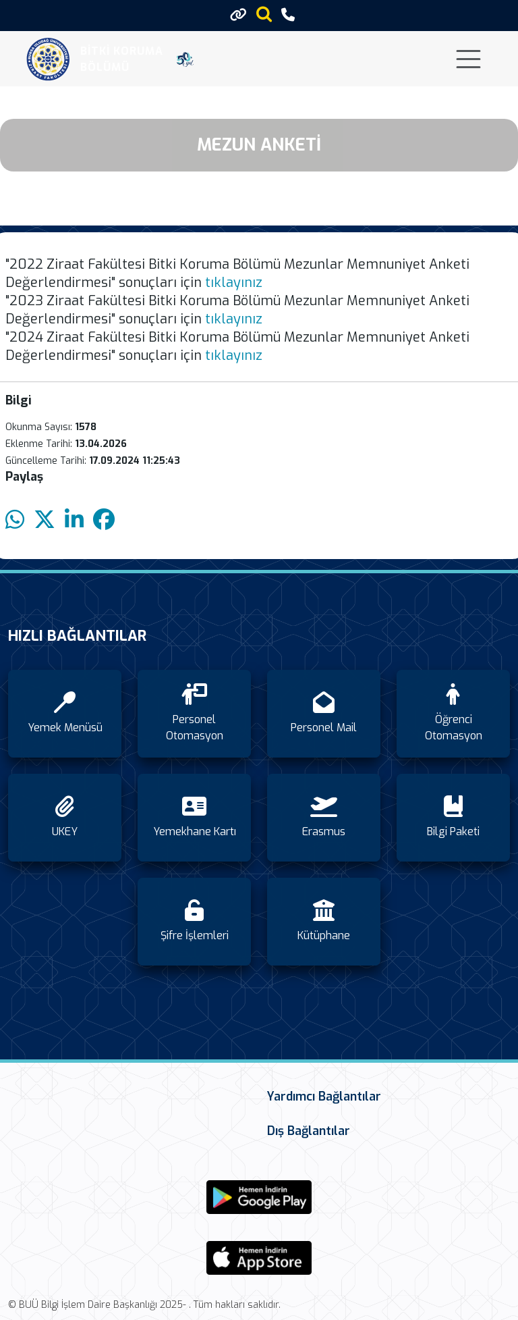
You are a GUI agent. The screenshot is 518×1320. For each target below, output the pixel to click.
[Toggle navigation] (468, 59)
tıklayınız (233, 282)
